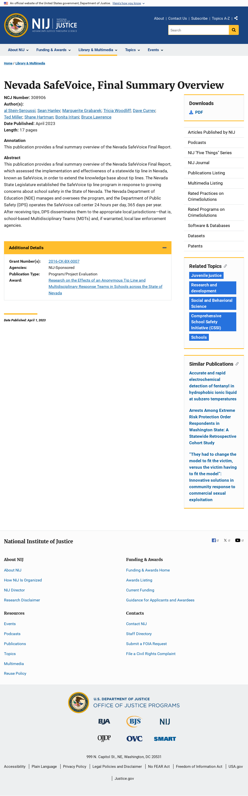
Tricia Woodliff (117, 110)
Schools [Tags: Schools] (199, 337)
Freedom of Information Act (199, 766)
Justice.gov (124, 778)
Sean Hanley (48, 110)
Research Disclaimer (22, 600)
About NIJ (12, 570)
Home (8, 63)
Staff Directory (139, 633)
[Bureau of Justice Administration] (104, 719)
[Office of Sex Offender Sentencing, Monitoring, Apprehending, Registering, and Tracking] (165, 737)
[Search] (198, 30)
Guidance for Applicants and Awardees (160, 600)
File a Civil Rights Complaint (150, 653)
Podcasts (12, 633)
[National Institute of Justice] (165, 719)
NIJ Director (14, 590)
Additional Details (26, 247)
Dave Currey (144, 110)
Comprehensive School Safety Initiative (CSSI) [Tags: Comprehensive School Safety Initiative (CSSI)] (206, 321)
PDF (199, 112)
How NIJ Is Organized (23, 580)
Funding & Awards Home (148, 570)
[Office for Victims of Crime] (135, 738)
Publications (15, 643)
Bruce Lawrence (96, 116)
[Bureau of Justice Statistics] (134, 725)
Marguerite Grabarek (81, 110)
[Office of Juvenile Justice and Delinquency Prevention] (104, 739)
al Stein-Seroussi (19, 110)
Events (10, 623)
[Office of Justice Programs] (16, 25)
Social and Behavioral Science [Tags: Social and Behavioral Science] (212, 303)
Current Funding (140, 590)
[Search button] (234, 30)
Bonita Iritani (67, 116)
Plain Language (44, 766)
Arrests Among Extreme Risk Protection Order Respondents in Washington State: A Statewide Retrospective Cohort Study (212, 426)
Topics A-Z (221, 18)
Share (238, 19)
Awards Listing (139, 580)
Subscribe (199, 18)
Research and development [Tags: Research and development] (204, 287)
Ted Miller (13, 116)
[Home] (54, 25)
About (159, 18)
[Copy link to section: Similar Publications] (236, 363)
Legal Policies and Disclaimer (117, 766)
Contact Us (177, 18)
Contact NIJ (136, 623)
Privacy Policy (74, 766)
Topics (10, 653)
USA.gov (236, 766)
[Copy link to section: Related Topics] (224, 265)
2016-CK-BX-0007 (64, 261)
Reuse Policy (15, 673)
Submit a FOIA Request (146, 643)
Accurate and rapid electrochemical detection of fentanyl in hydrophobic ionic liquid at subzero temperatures (213, 385)
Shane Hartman (38, 116)
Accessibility (14, 766)
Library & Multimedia (30, 63)
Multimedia (14, 663)
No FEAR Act (159, 766)
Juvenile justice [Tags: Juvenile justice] (206, 275)
